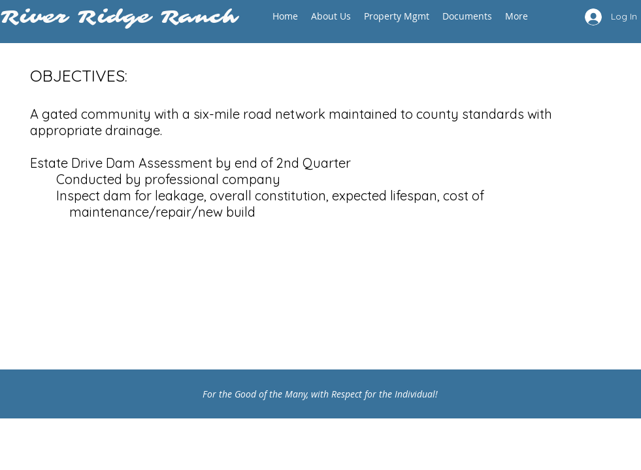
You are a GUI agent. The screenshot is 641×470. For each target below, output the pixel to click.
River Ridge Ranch (124, 17)
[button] (330, 16)
